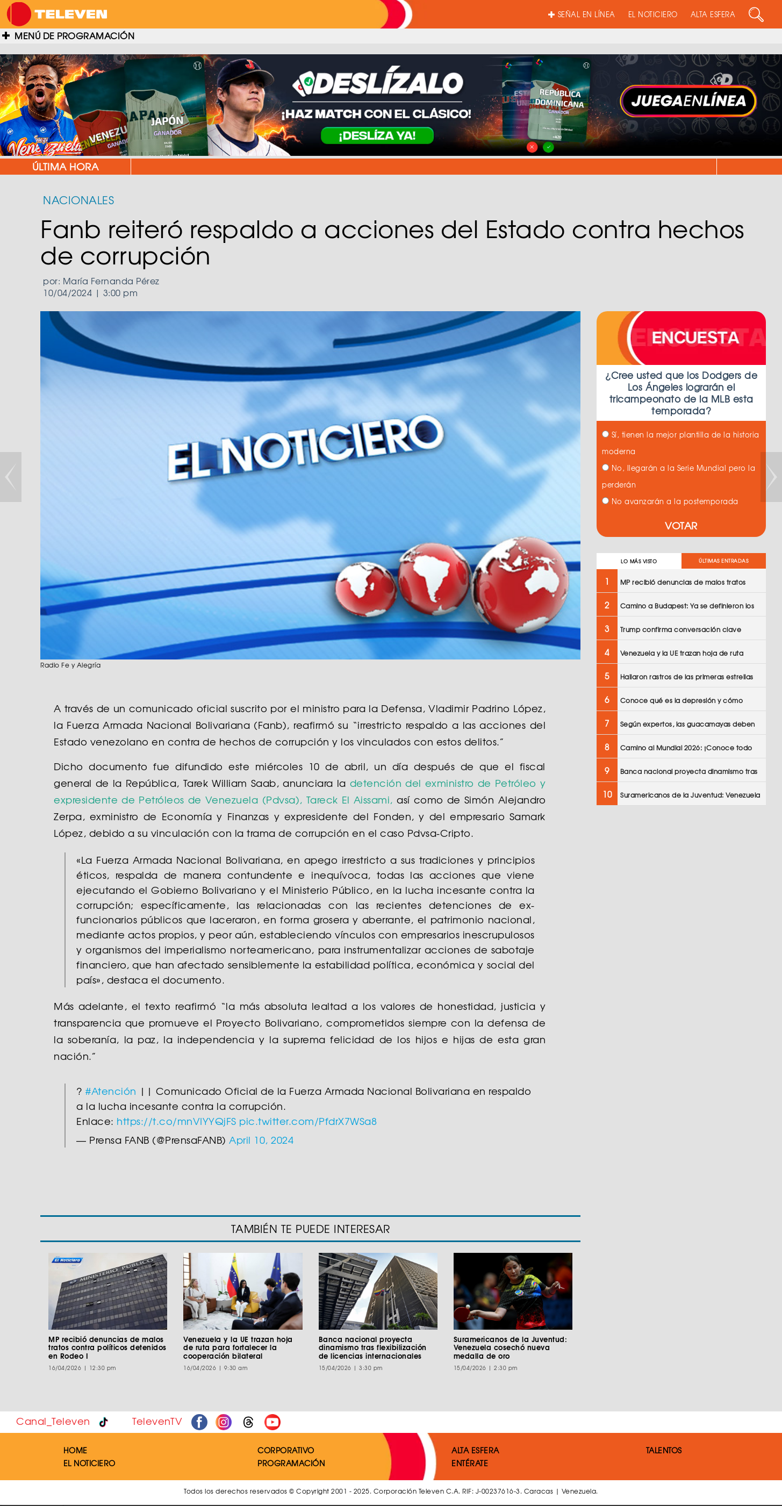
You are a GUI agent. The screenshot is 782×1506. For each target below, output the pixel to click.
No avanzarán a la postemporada (670, 501)
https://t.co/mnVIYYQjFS (176, 1121)
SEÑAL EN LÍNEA (581, 14)
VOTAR (681, 525)
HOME (75, 1450)
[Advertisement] (680, 891)
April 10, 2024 (261, 1139)
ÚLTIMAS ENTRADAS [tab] (723, 560)
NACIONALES (78, 199)
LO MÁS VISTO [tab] (639, 561)
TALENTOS (664, 1450)
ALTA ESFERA (713, 14)
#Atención (111, 1091)
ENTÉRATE (469, 1463)
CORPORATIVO (285, 1450)
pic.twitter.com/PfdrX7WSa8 (308, 1121)
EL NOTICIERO (653, 14)
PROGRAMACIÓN (291, 1463)
